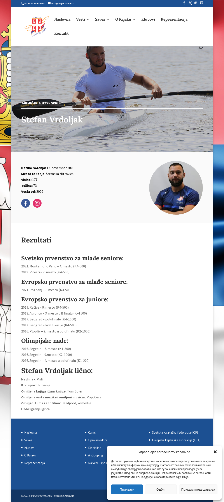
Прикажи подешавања (198, 489)
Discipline (94, 448)
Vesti (80, 20)
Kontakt (61, 34)
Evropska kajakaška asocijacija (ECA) (176, 440)
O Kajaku (123, 20)
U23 (45, 103)
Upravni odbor (97, 440)
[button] (215, 452)
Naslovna (62, 20)
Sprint (57, 103)
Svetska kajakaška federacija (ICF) (175, 432)
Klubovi (148, 20)
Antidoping (95, 455)
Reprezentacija (174, 20)
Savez (100, 20)
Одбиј (160, 489)
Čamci (92, 432)
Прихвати (127, 489)
